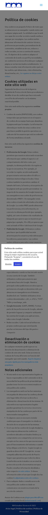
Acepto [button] (18, 264)
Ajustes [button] (8, 264)
